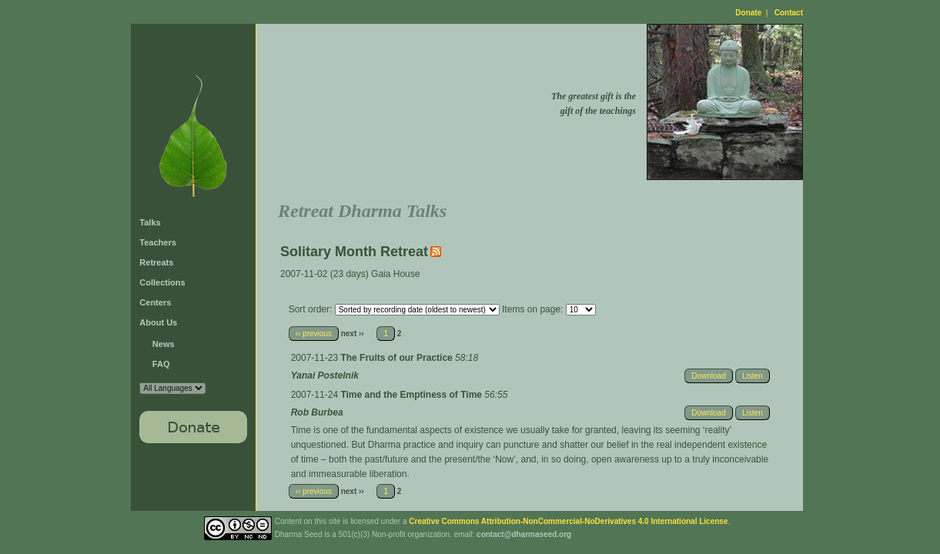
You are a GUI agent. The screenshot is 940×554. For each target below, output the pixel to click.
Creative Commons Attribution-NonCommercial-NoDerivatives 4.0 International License (568, 521)
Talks (149, 222)
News (163, 344)
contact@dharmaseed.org (524, 534)
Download (708, 376)
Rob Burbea (317, 412)
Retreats (156, 262)
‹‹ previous (314, 333)
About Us (158, 322)
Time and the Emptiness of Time (412, 394)
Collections (162, 282)
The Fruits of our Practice (397, 357)
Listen (752, 376)
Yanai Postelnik (325, 375)
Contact (788, 12)
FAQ (161, 364)
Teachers (157, 242)
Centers (155, 302)
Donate (748, 12)
